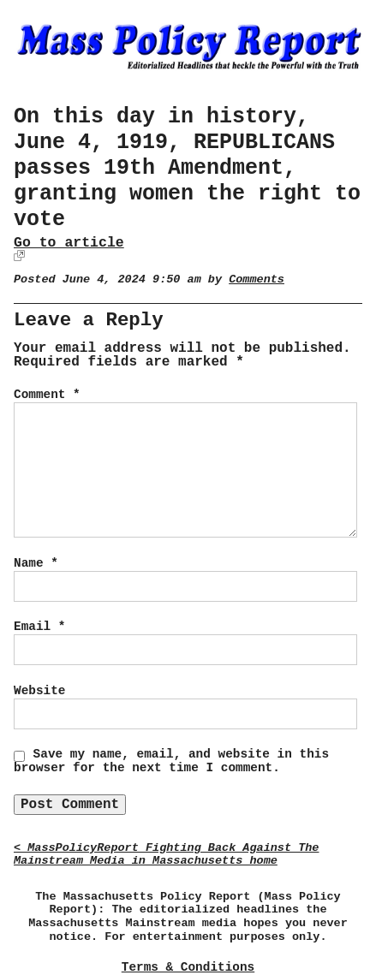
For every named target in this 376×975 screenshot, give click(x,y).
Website (39, 691)
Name (36, 563)
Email (39, 626)
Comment (47, 394)
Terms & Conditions (188, 967)
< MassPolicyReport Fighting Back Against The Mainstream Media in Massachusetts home (166, 854)
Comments (256, 279)
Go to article (69, 243)
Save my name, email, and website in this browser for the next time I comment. (171, 761)
